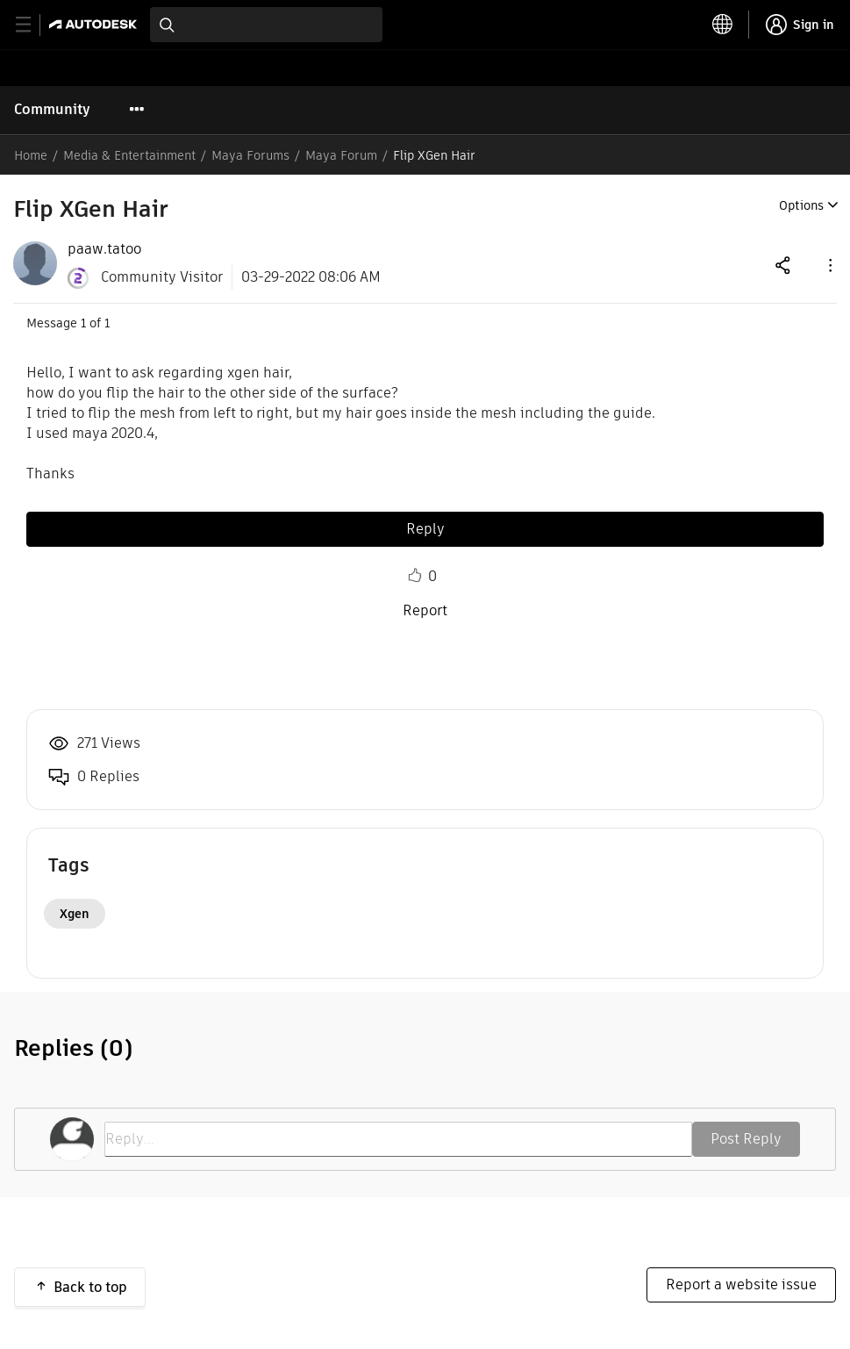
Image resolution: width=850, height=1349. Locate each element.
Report (425, 610)
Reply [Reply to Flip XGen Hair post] (425, 529)
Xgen (74, 913)
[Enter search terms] (266, 24)
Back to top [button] (90, 1287)
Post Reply (746, 1139)
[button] (829, 264)
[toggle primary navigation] (33, 25)
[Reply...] (398, 1139)
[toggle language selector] (722, 24)
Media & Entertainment (129, 155)
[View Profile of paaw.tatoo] (104, 249)
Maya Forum (341, 155)
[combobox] (266, 24)
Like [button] (415, 576)
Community (52, 109)
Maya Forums (250, 155)
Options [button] (801, 205)
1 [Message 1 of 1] (83, 323)
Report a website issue (741, 1284)
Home (30, 155)
